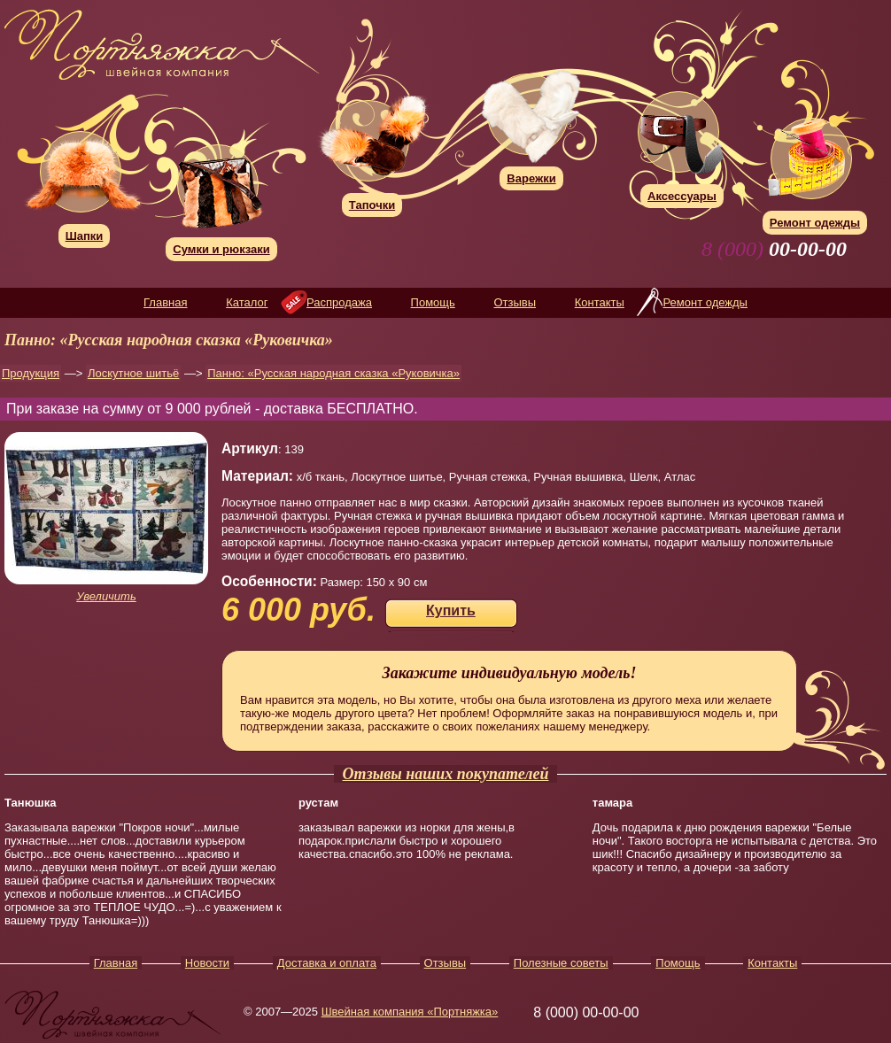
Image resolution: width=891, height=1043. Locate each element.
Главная (165, 302)
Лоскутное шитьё (133, 373)
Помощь (433, 302)
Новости (207, 963)
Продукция (30, 373)
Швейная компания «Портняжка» (410, 1011)
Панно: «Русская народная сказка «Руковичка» (333, 373)
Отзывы (514, 302)
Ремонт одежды (704, 302)
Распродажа (339, 302)
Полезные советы (561, 963)
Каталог (246, 302)
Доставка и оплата (326, 963)
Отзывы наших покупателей (446, 774)
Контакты (599, 302)
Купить (451, 610)
